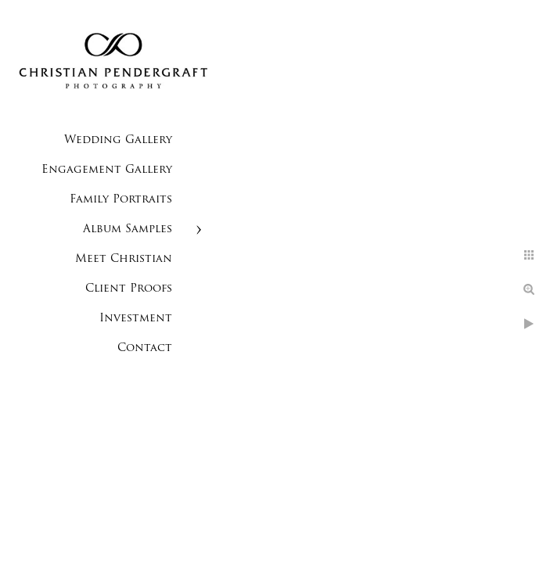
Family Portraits (121, 200)
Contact (144, 348)
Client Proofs (128, 289)
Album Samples (127, 229)
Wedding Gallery (118, 140)
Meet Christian (123, 259)
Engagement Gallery (106, 170)
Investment (135, 319)
